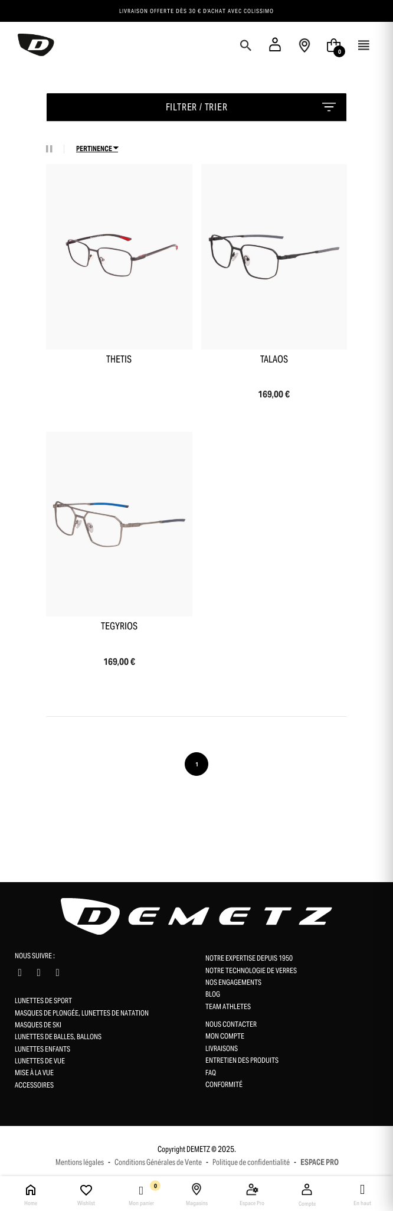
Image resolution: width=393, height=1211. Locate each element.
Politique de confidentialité (251, 1162)
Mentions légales (79, 1162)
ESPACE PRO (319, 1162)
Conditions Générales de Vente (158, 1162)
